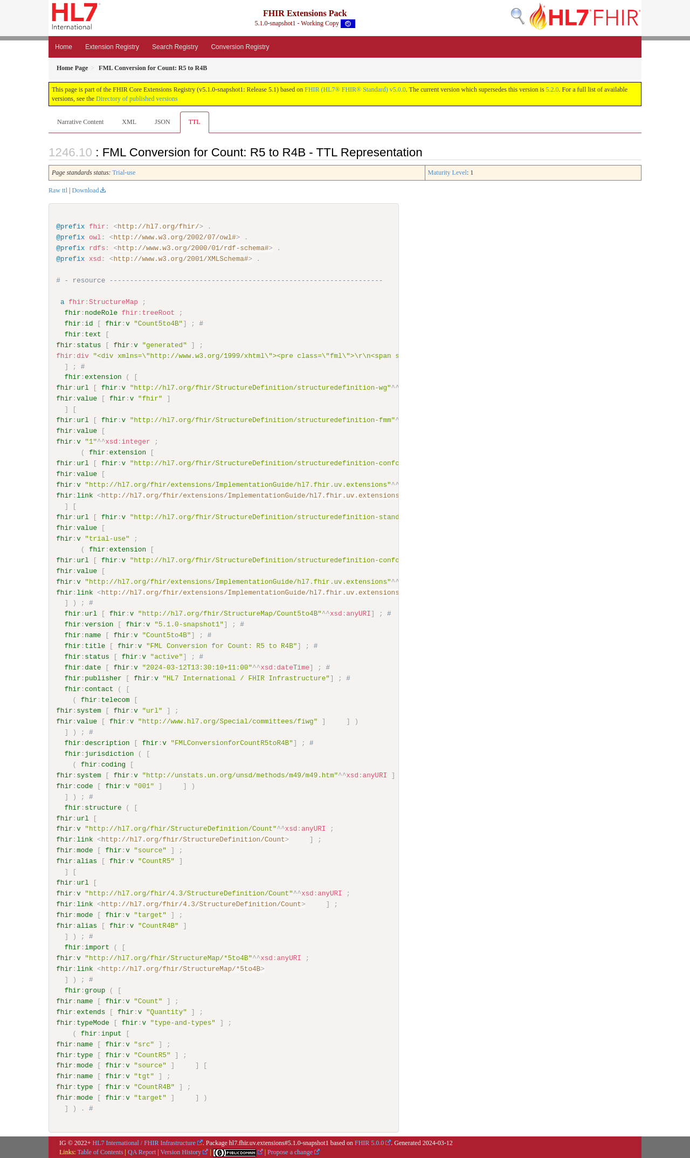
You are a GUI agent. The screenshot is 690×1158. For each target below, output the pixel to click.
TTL (195, 122)
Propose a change (290, 1151)
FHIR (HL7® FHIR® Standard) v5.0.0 (355, 89)
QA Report (142, 1151)
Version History (181, 1151)
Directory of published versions (137, 98)
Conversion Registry (240, 47)
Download (85, 190)
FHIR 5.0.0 (369, 1142)
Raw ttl (58, 190)
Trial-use (123, 172)
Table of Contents (100, 1151)
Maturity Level (447, 172)
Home (63, 47)
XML (129, 122)
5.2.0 (552, 89)
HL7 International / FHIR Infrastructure (144, 1142)
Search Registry (175, 47)
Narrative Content (80, 122)
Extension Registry (112, 47)
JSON (162, 122)
